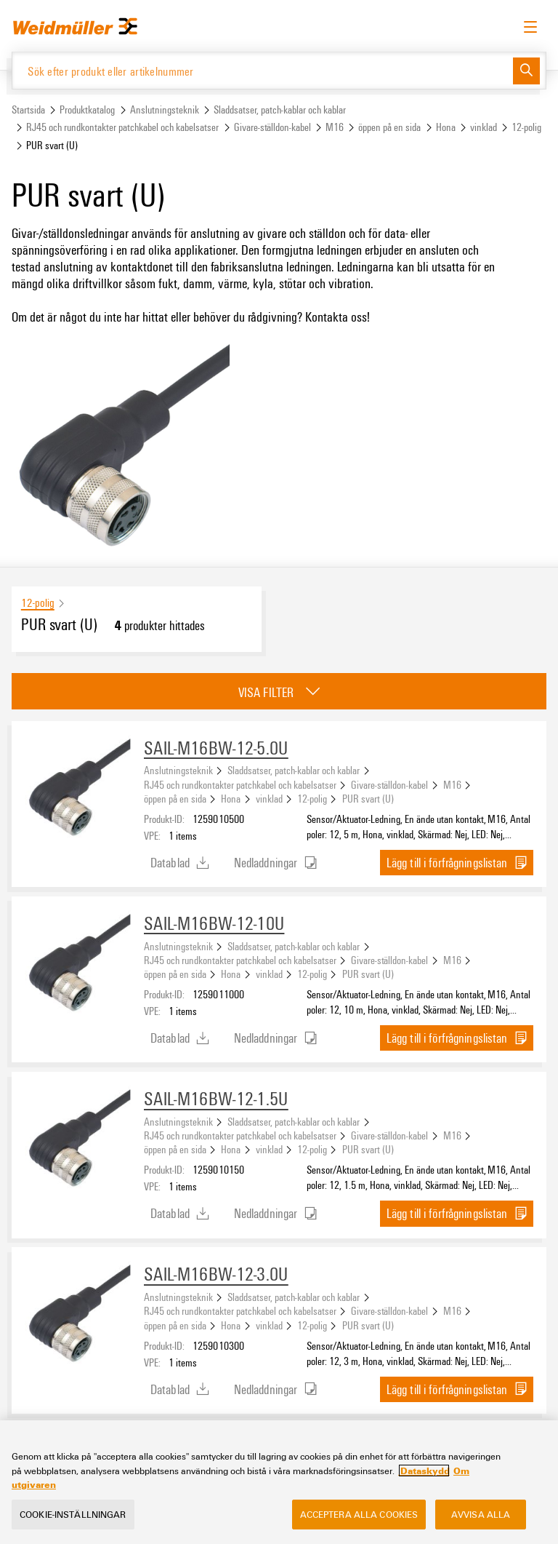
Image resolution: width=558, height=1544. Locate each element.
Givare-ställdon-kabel (272, 127)
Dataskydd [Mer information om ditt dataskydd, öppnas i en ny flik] (424, 1470)
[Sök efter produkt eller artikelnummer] (262, 70)
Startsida (28, 109)
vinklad (483, 127)
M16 (335, 127)
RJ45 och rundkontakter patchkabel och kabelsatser (122, 127)
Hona (446, 127)
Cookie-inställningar (73, 1514)
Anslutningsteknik (164, 109)
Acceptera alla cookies (359, 1514)
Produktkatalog (87, 109)
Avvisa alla (480, 1514)
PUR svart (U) (368, 798)
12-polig (526, 127)
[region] (279, 1482)
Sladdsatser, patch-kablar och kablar (280, 109)
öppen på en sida (389, 127)
